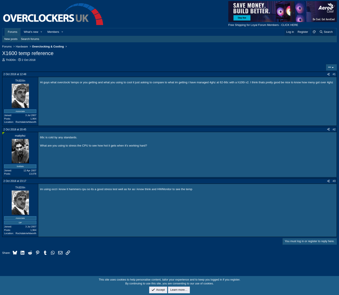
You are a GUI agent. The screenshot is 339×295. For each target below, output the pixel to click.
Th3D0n (11, 60)
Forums (12, 31)
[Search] (325, 32)
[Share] (328, 74)
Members (53, 31)
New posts (11, 39)
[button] (41, 32)
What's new (31, 31)
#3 (334, 181)
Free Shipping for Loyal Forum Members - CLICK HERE (263, 25)
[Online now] (3, 133)
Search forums (30, 39)
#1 (334, 74)
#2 (334, 129)
